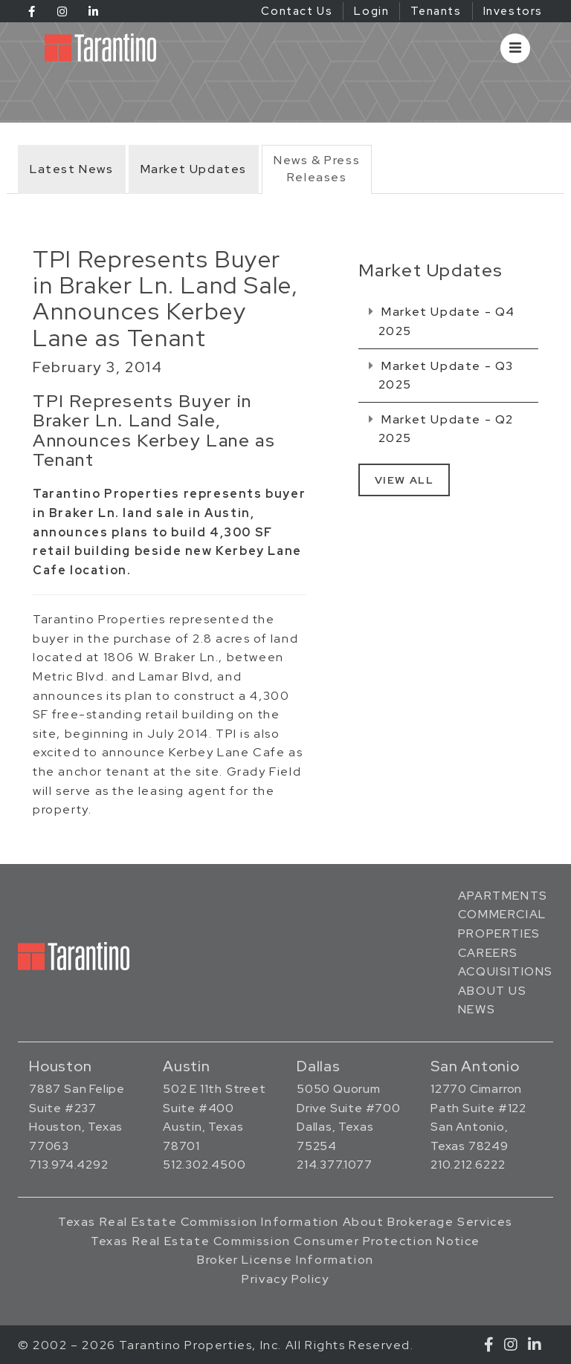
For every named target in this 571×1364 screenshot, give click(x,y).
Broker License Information (285, 1259)
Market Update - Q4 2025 (442, 321)
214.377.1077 (334, 1164)
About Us (492, 990)
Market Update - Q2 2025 (441, 429)
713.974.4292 (69, 1164)
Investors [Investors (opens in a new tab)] (513, 11)
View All (404, 480)
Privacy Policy (285, 1279)
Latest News (72, 169)
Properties (499, 933)
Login (371, 11)
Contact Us (296, 11)
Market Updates (194, 169)
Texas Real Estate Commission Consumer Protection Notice (285, 1241)
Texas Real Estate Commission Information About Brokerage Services (285, 1222)
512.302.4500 (204, 1164)
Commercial (502, 914)
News (476, 1009)
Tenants (435, 11)
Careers (488, 953)
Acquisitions (505, 971)
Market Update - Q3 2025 (441, 375)
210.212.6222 (468, 1164)
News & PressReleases (317, 168)
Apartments (503, 895)
